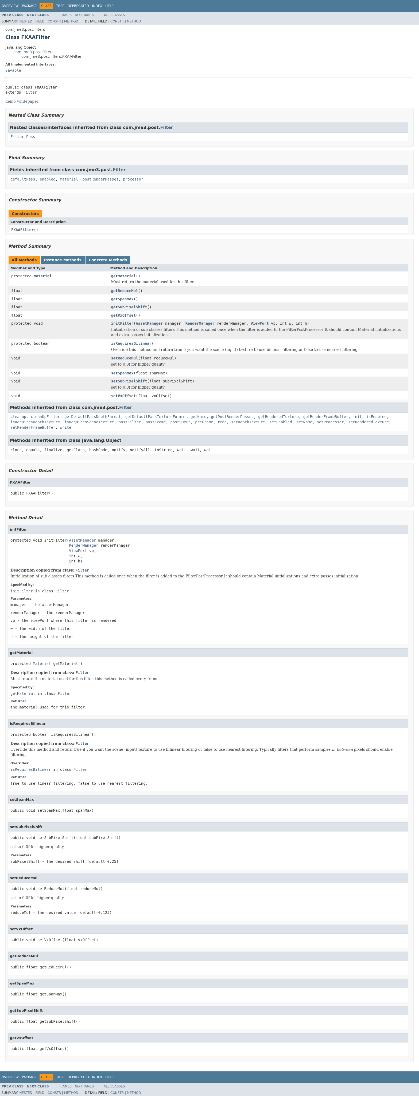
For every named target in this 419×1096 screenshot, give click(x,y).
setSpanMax (122, 373)
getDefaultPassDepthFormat (92, 417)
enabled (48, 179)
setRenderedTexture (368, 422)
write (65, 427)
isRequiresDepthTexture (35, 422)
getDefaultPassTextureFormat (155, 417)
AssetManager (149, 323)
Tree (60, 6)
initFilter (122, 323)
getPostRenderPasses (232, 417)
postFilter (130, 422)
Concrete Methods (108, 260)
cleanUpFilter (45, 417)
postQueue (180, 422)
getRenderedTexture (278, 417)
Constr (54, 21)
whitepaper (27, 101)
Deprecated (78, 6)
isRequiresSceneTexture (89, 422)
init (357, 417)
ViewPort (260, 323)
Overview (10, 6)
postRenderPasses (101, 179)
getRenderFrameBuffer (325, 417)
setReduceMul (124, 358)
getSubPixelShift (129, 307)
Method (71, 21)
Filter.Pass (22, 137)
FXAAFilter (22, 230)
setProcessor (330, 422)
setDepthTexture (248, 422)
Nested (25, 21)
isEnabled (376, 417)
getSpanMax (122, 299)
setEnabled (280, 422)
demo (10, 101)
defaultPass (22, 179)
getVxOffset (123, 315)
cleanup (18, 417)
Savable (13, 70)
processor (133, 179)
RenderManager (200, 323)
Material (43, 276)
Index (97, 6)
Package (29, 6)
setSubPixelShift (129, 381)
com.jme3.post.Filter (32, 52)
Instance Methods (62, 260)
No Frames (84, 15)
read (222, 422)
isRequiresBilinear (131, 343)
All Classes (114, 15)
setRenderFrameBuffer (33, 427)
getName (198, 417)
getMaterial (123, 276)
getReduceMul (124, 291)
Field (39, 21)
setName (304, 422)
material (69, 179)
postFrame (156, 422)
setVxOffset (123, 396)
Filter (30, 92)
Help (109, 6)
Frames (65, 15)
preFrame (204, 422)
